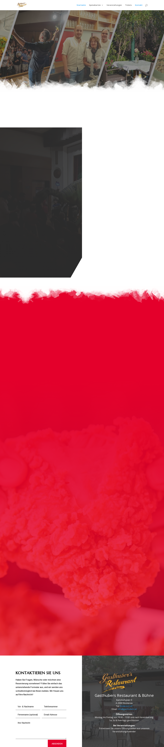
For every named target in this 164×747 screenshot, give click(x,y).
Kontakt (138, 5)
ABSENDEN (57, 720)
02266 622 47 (126, 682)
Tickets (128, 5)
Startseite (81, 5)
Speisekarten (95, 5)
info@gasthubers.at (127, 685)
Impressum (39, 743)
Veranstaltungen (114, 5)
